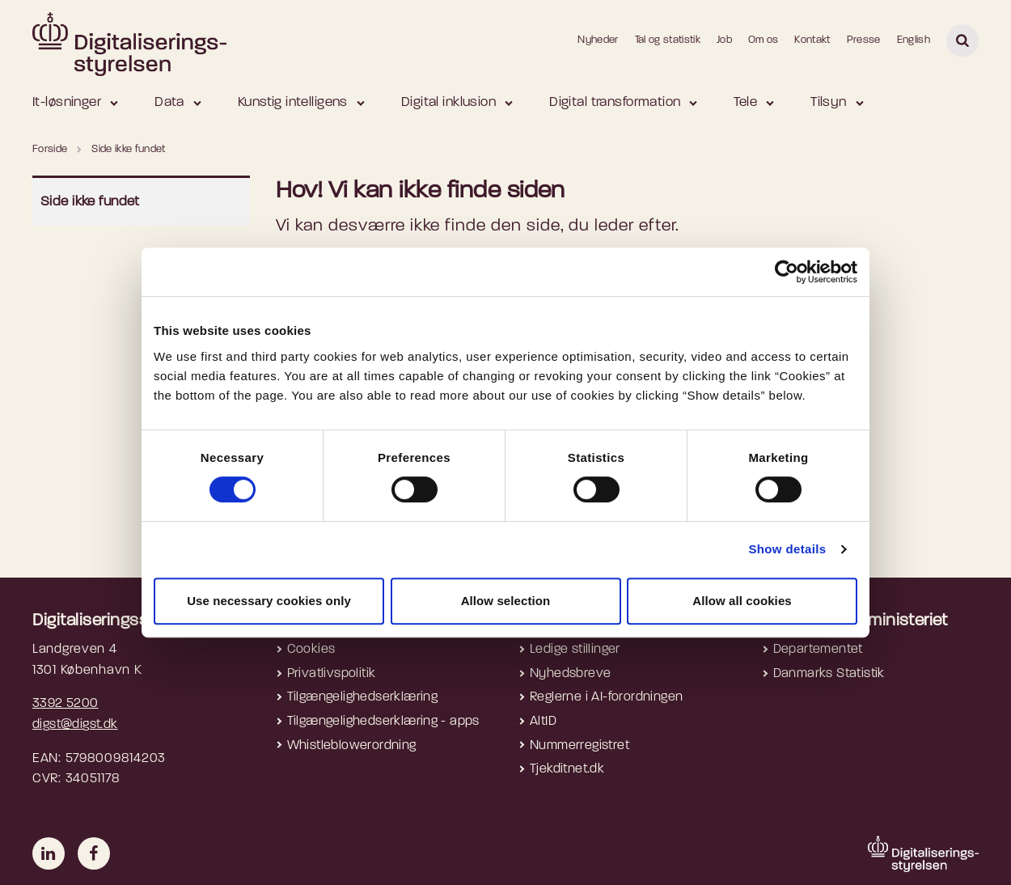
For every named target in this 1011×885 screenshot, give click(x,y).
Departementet (818, 649)
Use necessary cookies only (269, 601)
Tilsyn (828, 102)
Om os (763, 40)
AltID (543, 721)
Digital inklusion (448, 102)
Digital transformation (614, 102)
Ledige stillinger (575, 649)
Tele (745, 102)
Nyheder (597, 40)
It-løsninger (66, 102)
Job (724, 40)
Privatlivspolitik (331, 673)
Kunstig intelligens (293, 102)
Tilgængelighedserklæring (362, 697)
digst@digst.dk (75, 724)
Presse (864, 40)
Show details (787, 549)
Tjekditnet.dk (567, 769)
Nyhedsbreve (570, 673)
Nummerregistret (579, 745)
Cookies (311, 649)
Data (169, 102)
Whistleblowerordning (352, 745)
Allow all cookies (742, 601)
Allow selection (506, 601)
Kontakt (812, 40)
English (913, 40)
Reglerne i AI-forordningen (606, 697)
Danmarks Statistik (829, 673)
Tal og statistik (667, 40)
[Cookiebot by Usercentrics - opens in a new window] (786, 272)
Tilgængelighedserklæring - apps (383, 721)
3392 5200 (65, 703)
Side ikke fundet (90, 202)
